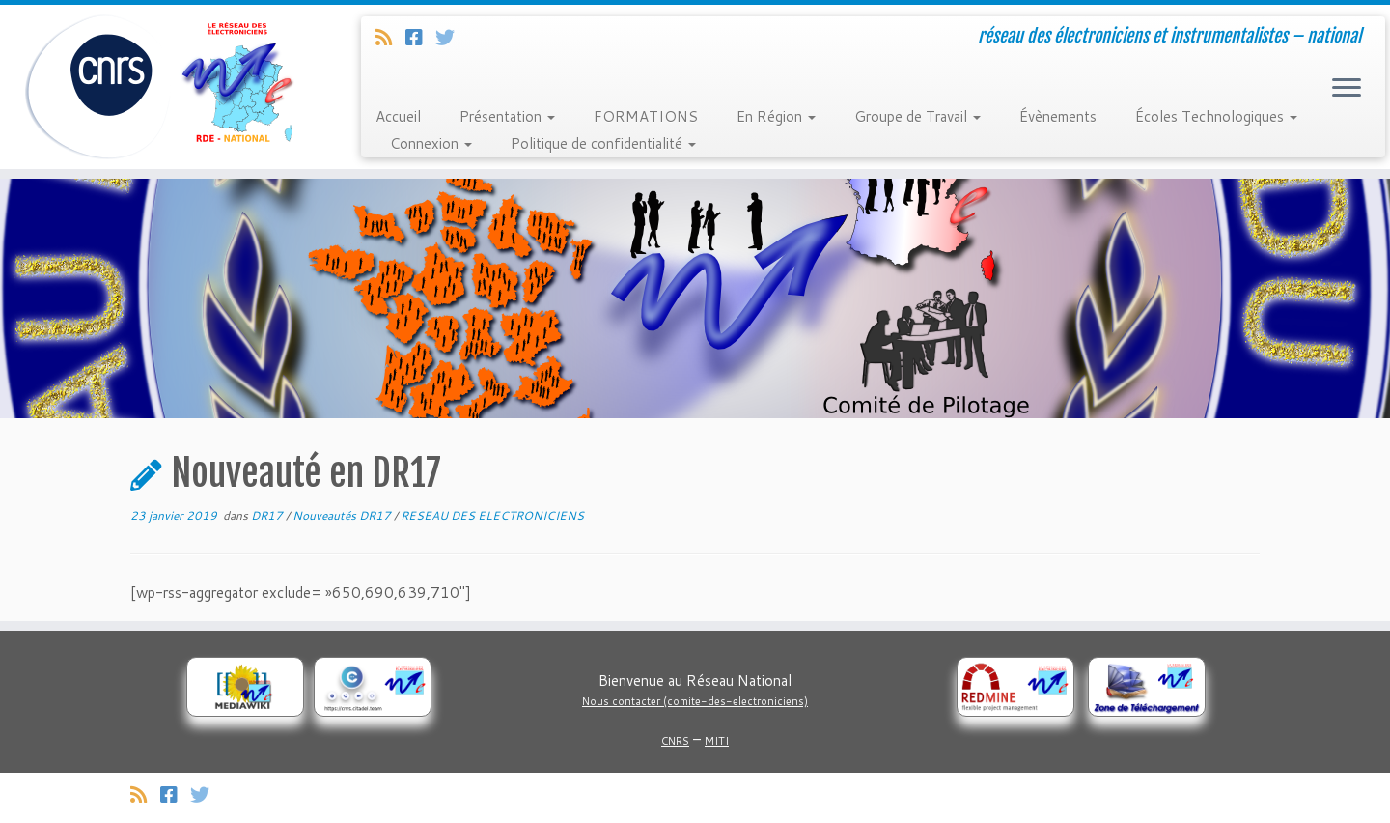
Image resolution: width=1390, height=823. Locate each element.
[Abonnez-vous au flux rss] (390, 36)
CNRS (675, 741)
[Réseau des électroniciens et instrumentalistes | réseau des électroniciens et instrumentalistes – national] (160, 86)
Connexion (431, 143)
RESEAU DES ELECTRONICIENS (492, 515)
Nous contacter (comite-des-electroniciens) (695, 701)
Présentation (507, 116)
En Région (776, 116)
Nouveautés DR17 (343, 515)
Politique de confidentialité (603, 143)
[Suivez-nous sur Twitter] (451, 36)
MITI (717, 741)
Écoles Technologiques (1216, 116)
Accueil (398, 116)
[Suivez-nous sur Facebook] (420, 36)
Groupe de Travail (917, 116)
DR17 (268, 515)
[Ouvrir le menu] (1346, 88)
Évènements (1058, 116)
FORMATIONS (646, 116)
